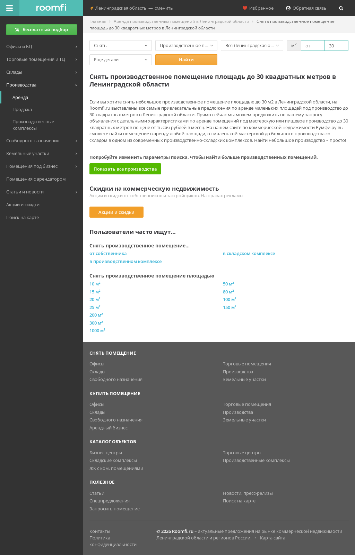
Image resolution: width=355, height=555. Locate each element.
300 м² (96, 323)
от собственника (108, 253)
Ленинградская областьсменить (131, 8)
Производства (238, 372)
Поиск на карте (239, 501)
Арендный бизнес (108, 428)
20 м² (95, 299)
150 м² (229, 307)
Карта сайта (272, 538)
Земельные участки (244, 379)
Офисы (96, 364)
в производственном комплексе (125, 261)
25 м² (95, 307)
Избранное (258, 8)
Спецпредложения (109, 501)
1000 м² (97, 330)
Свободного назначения (115, 379)
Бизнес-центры (105, 452)
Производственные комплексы (256, 460)
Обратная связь (306, 8)
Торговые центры (242, 452)
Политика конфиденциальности (113, 541)
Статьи (96, 493)
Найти (186, 59)
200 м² (96, 315)
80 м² (228, 292)
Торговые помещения (247, 364)
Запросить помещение (114, 509)
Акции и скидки (116, 212)
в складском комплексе (249, 253)
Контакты (99, 531)
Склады (97, 372)
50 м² (228, 284)
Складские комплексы (113, 460)
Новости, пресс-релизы (248, 493)
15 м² (95, 292)
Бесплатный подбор (41, 29)
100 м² (229, 299)
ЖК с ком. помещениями (116, 468)
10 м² (95, 284)
